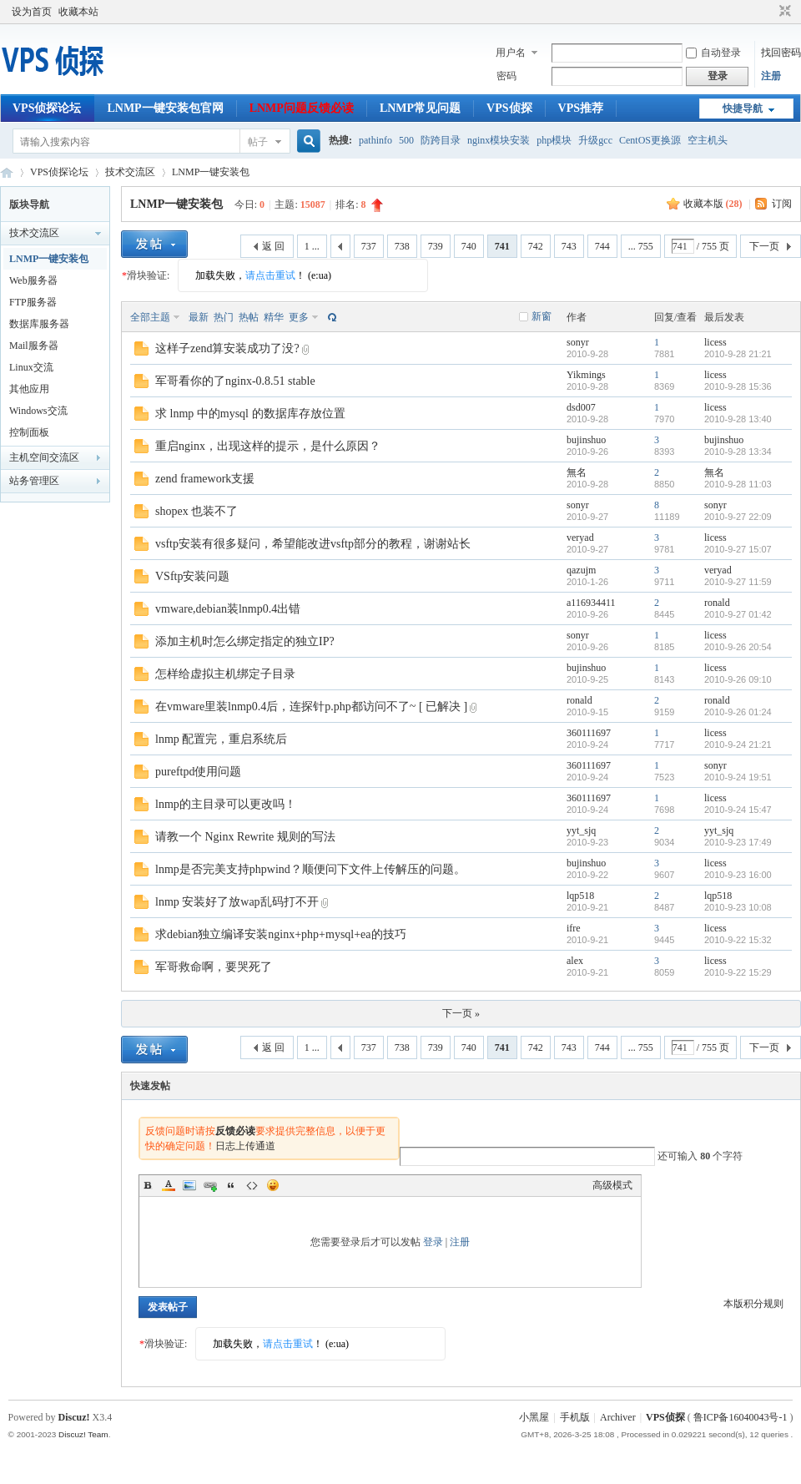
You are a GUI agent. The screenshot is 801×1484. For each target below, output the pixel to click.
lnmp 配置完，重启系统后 (221, 739)
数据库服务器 (39, 324)
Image (189, 1185)
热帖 (249, 317)
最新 (199, 317)
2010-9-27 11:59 (738, 582)
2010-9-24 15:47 (738, 810)
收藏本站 (78, 12)
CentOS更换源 (650, 140)
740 (468, 246)
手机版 (575, 1417)
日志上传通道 (245, 1146)
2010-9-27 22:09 (738, 517)
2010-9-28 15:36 (738, 386)
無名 (577, 472)
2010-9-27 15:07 (738, 549)
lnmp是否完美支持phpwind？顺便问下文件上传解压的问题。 (310, 869)
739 (435, 246)
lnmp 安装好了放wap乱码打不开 (237, 902)
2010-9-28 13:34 (738, 452)
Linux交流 (31, 367)
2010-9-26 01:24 (738, 712)
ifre (574, 928)
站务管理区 (34, 481)
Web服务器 (33, 280)
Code (252, 1185)
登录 (433, 1242)
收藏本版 (713, 203)
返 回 (273, 246)
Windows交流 (38, 410)
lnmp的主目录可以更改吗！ (225, 804)
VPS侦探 (508, 108)
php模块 (554, 140)
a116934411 (591, 602)
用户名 (511, 52)
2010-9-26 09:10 (738, 679)
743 (569, 246)
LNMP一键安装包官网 (165, 108)
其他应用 (29, 389)
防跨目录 (441, 140)
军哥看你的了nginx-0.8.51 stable (235, 381)
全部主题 (150, 317)
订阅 (782, 203)
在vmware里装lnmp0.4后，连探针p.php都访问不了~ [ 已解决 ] (311, 706)
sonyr (578, 342)
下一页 (764, 246)
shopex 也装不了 (196, 511)
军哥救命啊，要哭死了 (213, 967)
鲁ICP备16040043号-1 (740, 1417)
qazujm (581, 570)
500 (406, 140)
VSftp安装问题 (192, 576)
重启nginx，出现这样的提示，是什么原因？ (267, 446)
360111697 (589, 733)
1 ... (312, 246)
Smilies (272, 1185)
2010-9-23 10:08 (738, 907)
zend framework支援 (204, 478)
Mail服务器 (33, 345)
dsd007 (581, 407)
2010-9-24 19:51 (738, 777)
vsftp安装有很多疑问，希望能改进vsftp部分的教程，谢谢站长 (313, 544)
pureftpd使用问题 (198, 771)
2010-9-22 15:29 (738, 972)
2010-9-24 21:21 (738, 744)
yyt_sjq (581, 830)
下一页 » (461, 1013)
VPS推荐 (580, 108)
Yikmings (586, 375)
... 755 (640, 246)
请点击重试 (270, 275)
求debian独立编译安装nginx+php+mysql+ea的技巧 (280, 934)
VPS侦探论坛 (47, 108)
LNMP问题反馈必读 (301, 108)
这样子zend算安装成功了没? (227, 348)
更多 (299, 317)
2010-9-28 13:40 (738, 419)
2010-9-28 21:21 (738, 354)
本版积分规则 (753, 1304)
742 (535, 246)
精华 (274, 317)
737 (368, 246)
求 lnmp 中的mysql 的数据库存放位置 (250, 413)
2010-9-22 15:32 (738, 940)
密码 (506, 76)
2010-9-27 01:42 (738, 614)
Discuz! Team (83, 1434)
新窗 (541, 316)
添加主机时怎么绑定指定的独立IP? (245, 641)
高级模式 (612, 1185)
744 (602, 246)
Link (210, 1185)
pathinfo (375, 140)
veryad (580, 537)
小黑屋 (534, 1417)
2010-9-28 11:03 (738, 484)
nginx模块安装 (498, 140)
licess (715, 342)
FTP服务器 (33, 302)
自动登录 (713, 52)
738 (402, 246)
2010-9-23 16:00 (738, 875)
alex (575, 961)
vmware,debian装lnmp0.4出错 (227, 609)
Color (168, 1185)
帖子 (258, 142)
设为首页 (32, 12)
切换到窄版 (783, 11)
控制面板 (29, 432)
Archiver (618, 1417)
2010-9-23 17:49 (738, 842)
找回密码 (781, 52)
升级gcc (595, 140)
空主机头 (708, 140)
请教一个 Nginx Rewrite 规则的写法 (245, 836)
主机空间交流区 (44, 457)
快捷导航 (743, 108)
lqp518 (580, 895)
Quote (231, 1185)
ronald (717, 602)
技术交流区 (130, 172)
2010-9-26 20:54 (738, 647)
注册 (771, 76)
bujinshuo (586, 440)
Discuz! (74, 1417)
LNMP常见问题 (420, 108)
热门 (224, 317)
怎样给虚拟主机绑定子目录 (225, 674)
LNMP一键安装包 (210, 172)
